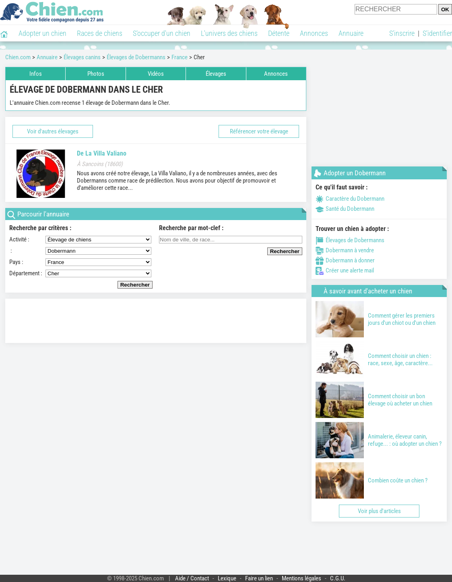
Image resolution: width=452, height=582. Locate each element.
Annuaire (350, 33)
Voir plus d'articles (379, 511)
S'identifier (437, 33)
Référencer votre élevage (259, 131)
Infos (35, 73)
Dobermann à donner (345, 260)
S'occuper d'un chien (161, 33)
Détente (278, 33)
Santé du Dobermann (345, 208)
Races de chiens (99, 33)
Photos (95, 73)
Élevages (216, 73)
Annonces (314, 33)
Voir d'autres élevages (52, 131)
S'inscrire (402, 33)
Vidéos (156, 73)
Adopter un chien (42, 33)
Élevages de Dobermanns (350, 240)
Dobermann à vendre (345, 250)
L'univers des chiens (229, 33)
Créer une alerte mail (345, 270)
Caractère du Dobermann (350, 198)
